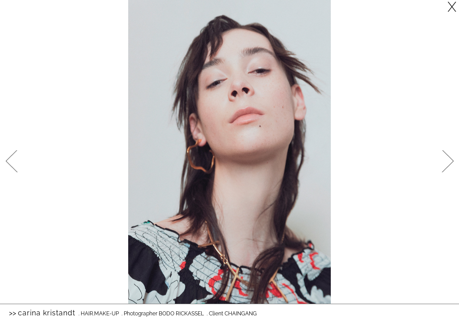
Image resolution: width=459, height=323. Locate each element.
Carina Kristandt (46, 313)
